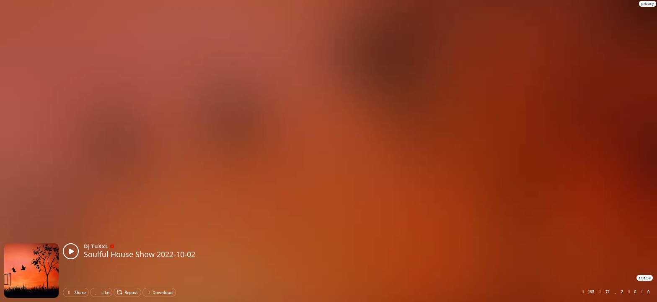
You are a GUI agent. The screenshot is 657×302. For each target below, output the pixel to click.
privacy (647, 3)
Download (159, 292)
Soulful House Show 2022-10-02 (139, 254)
